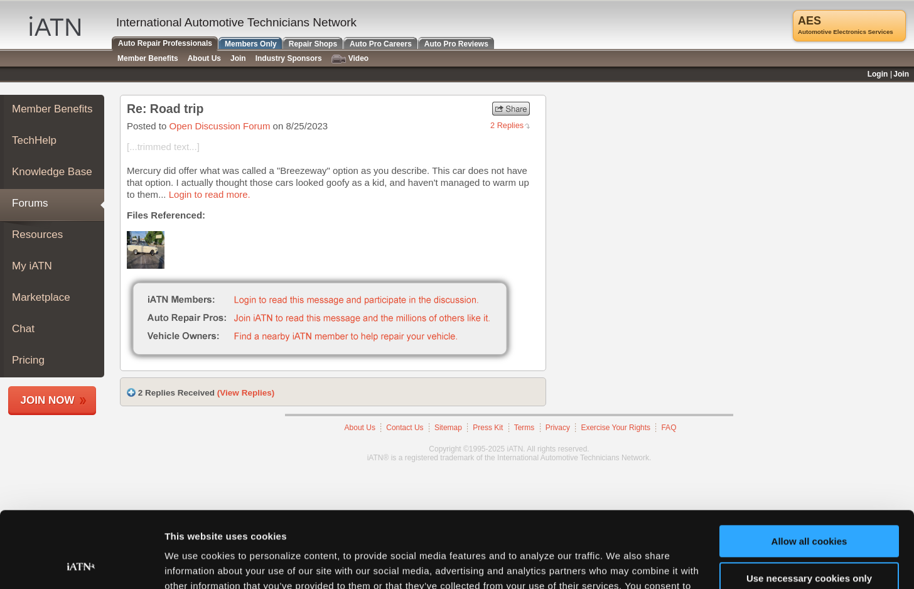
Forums (30, 203)
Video (349, 58)
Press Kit (488, 427)
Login (878, 74)
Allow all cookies (809, 470)
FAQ (668, 427)
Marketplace (41, 297)
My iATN (32, 266)
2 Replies (507, 125)
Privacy (558, 427)
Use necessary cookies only (809, 506)
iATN (55, 26)
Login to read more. (209, 194)
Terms (524, 427)
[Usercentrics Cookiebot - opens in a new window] (81, 564)
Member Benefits (52, 109)
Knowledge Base (52, 172)
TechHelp (34, 140)
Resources (37, 234)
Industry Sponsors (288, 58)
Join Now (48, 400)
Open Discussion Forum (220, 126)
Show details (193, 564)
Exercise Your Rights (615, 427)
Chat (23, 329)
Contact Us (404, 427)
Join (238, 58)
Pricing (28, 360)
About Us (360, 427)
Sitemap (448, 427)
